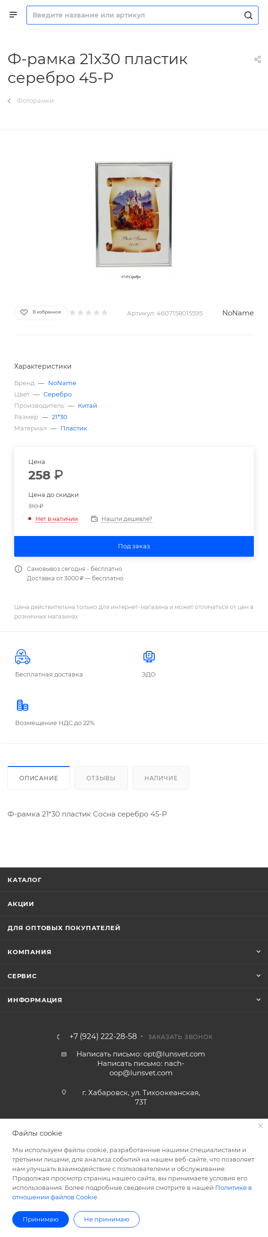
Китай (87, 405)
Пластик (73, 428)
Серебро (57, 394)
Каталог (25, 879)
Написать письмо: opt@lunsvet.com (140, 1053)
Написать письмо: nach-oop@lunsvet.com (140, 1068)
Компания (29, 952)
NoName (238, 312)
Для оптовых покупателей (64, 928)
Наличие (161, 778)
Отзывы (101, 778)
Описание (38, 778)
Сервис (22, 976)
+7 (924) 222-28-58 (103, 1036)
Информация (35, 1000)
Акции (21, 903)
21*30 (59, 417)
